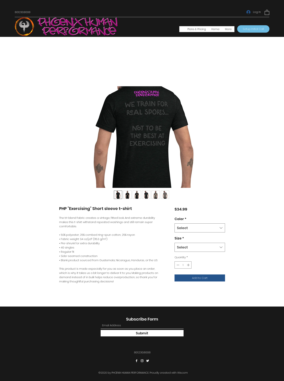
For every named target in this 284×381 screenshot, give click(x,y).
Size (179, 238)
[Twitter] (147, 361)
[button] (267, 12)
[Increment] (188, 265)
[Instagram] (142, 361)
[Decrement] (177, 265)
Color (180, 219)
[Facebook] (136, 361)
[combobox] (200, 228)
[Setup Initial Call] (253, 29)
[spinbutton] (183, 265)
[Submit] (142, 333)
